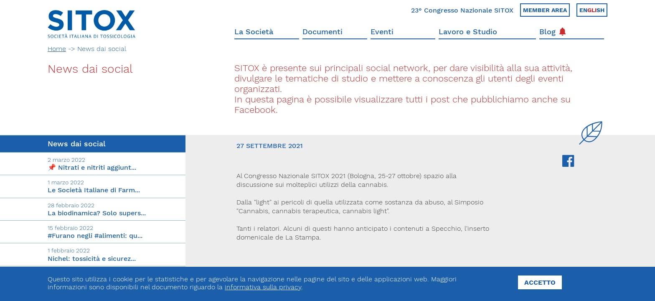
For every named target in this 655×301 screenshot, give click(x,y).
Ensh (591, 10)
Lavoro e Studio (468, 31)
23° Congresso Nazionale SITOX (462, 10)
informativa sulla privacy (263, 287)
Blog (552, 31)
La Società (253, 31)
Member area (545, 10)
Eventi (382, 31)
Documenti (322, 31)
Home (57, 49)
